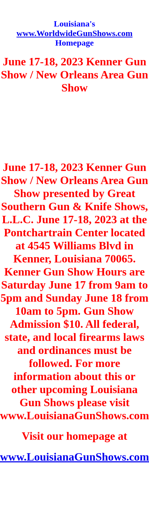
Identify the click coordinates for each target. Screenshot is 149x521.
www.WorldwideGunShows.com (74, 33)
